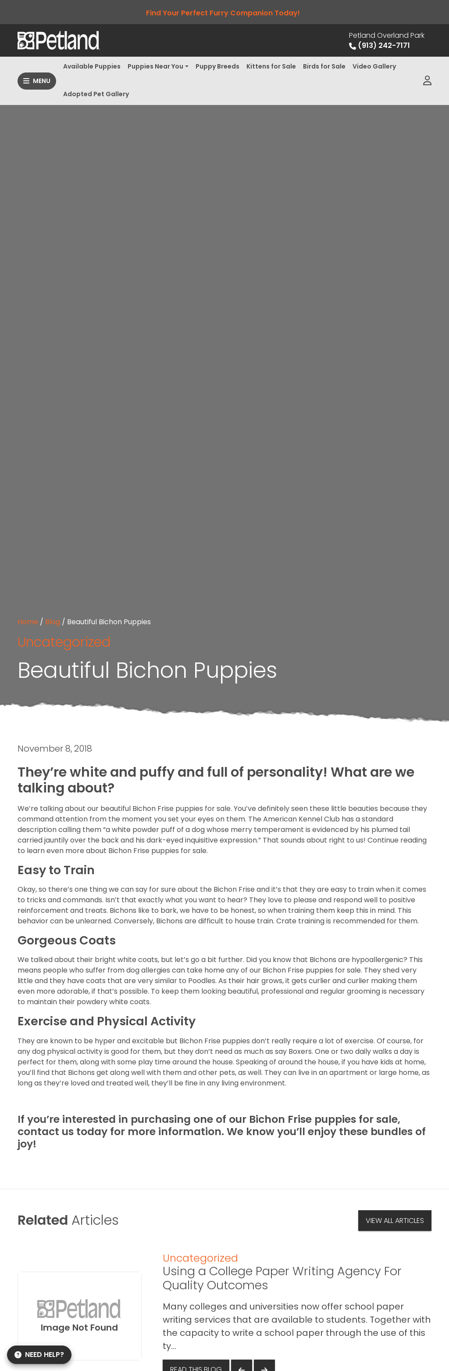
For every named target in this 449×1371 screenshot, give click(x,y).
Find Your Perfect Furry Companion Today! (224, 13)
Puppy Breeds (217, 66)
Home (28, 622)
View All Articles (395, 1220)
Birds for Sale (324, 66)
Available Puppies (92, 66)
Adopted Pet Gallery (96, 94)
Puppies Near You (155, 66)
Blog (52, 622)
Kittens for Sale (271, 66)
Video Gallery (374, 66)
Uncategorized (64, 642)
